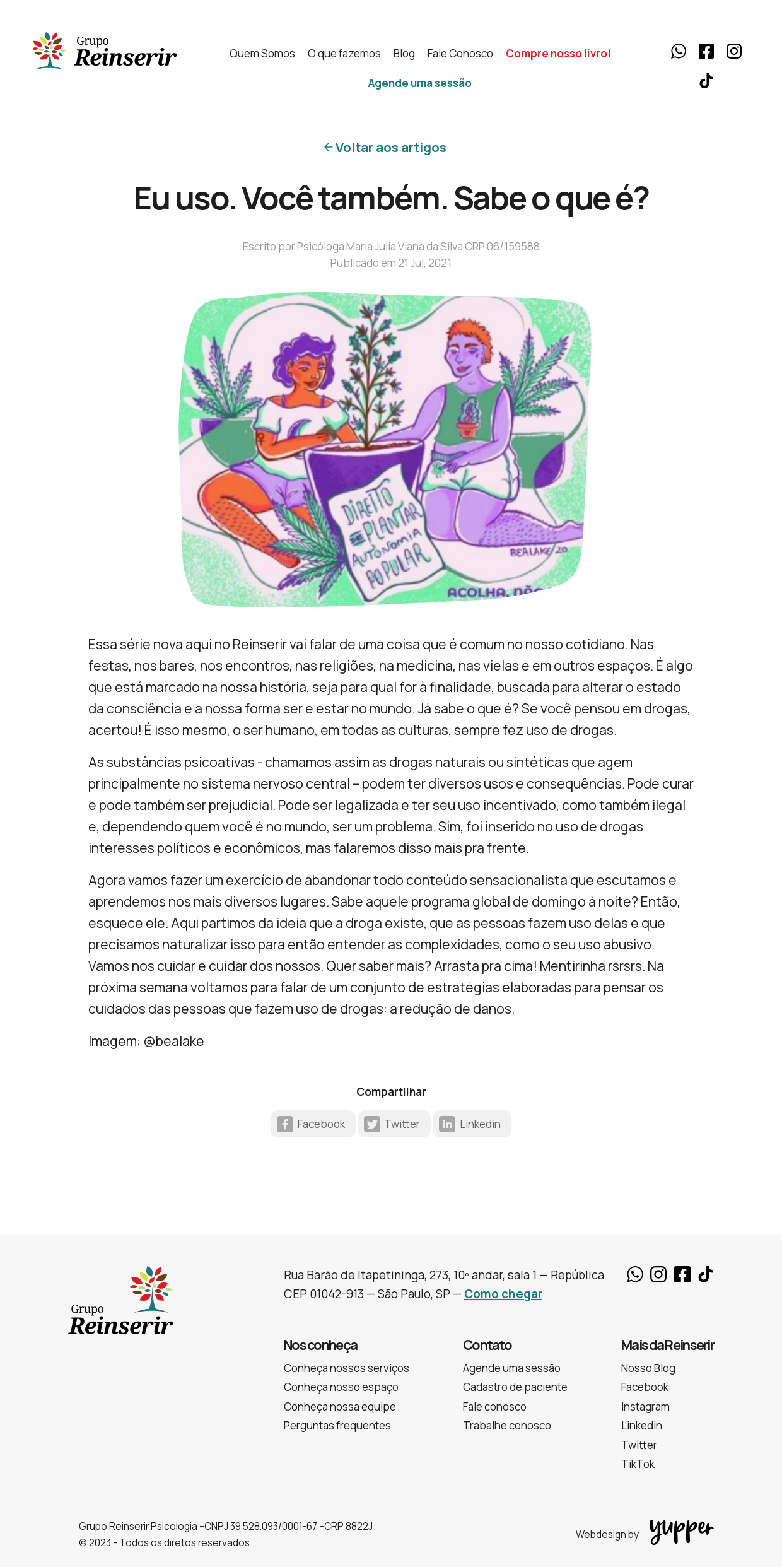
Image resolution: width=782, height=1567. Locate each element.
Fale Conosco (460, 53)
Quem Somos (262, 53)
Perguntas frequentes (337, 1425)
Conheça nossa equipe (340, 1406)
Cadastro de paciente (515, 1387)
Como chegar (503, 1294)
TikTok (706, 80)
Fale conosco (495, 1406)
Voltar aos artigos (391, 147)
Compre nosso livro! (558, 53)
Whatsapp (678, 51)
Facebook (706, 51)
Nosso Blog (648, 1368)
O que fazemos (344, 53)
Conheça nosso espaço (341, 1387)
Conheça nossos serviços (346, 1368)
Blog (404, 53)
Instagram (734, 51)
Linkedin (480, 1124)
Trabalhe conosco (507, 1425)
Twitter (402, 1124)
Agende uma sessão (420, 83)
